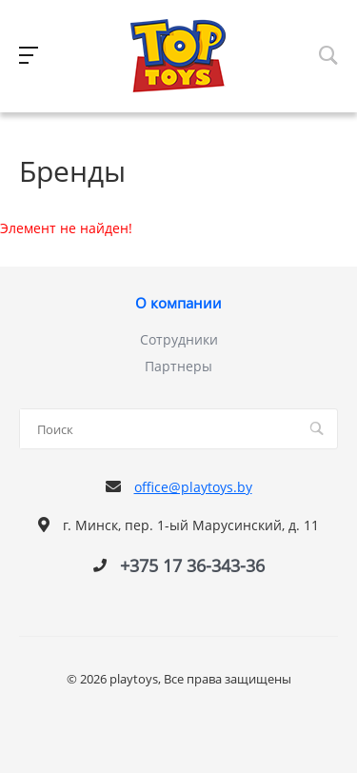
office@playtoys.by (193, 487)
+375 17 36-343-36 (192, 565)
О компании (178, 303)
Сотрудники (179, 339)
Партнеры (178, 366)
